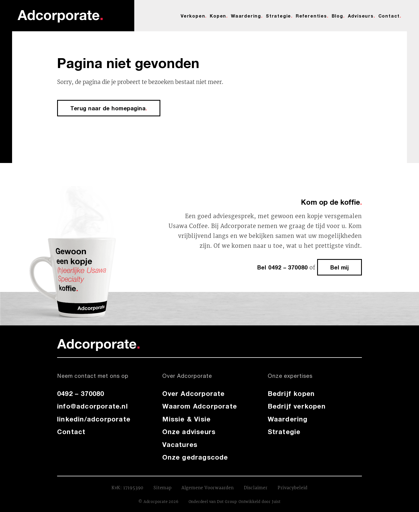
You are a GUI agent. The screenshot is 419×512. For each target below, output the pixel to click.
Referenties (311, 15)
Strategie (278, 15)
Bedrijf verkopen (297, 406)
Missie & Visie (186, 419)
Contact (389, 15)
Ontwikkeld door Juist (260, 501)
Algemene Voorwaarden (207, 487)
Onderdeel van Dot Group (213, 501)
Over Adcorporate (193, 393)
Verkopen (193, 15)
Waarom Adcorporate (199, 406)
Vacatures (179, 444)
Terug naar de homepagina (108, 108)
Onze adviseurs (189, 431)
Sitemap (162, 487)
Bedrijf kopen (291, 393)
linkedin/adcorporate (93, 419)
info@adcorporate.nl (92, 406)
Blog (337, 15)
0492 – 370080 (80, 393)
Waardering (246, 15)
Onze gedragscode (195, 457)
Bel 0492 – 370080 (282, 267)
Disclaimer (256, 487)
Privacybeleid (293, 487)
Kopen (218, 15)
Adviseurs (361, 15)
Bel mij (339, 267)
